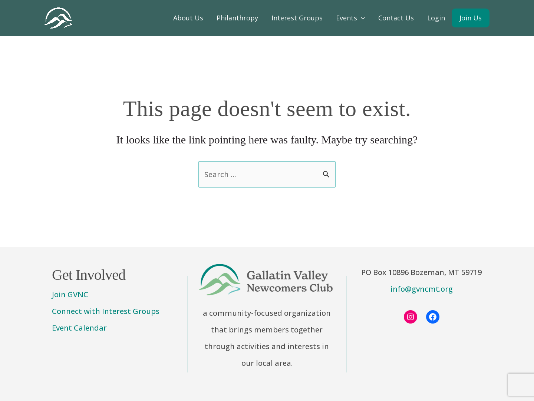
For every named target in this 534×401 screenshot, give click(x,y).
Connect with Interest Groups (105, 311)
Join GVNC (70, 294)
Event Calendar (79, 328)
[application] (361, 18)
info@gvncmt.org (421, 289)
